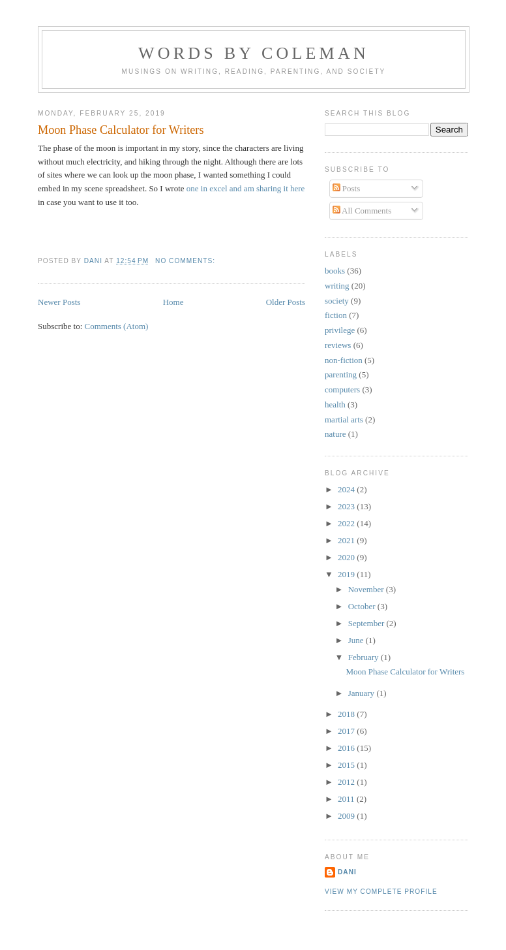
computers (342, 389)
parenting (341, 374)
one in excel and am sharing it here (245, 188)
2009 (347, 816)
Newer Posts (59, 302)
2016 (347, 748)
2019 (347, 574)
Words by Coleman (253, 53)
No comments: (186, 260)
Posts (347, 188)
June (357, 640)
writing (337, 286)
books (335, 271)
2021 (347, 540)
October (363, 606)
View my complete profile (381, 891)
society (337, 301)
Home (173, 302)
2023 (347, 506)
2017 (347, 731)
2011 (347, 799)
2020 (347, 557)
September (367, 623)
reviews (338, 345)
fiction (336, 315)
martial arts (344, 419)
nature (335, 434)
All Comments (362, 210)
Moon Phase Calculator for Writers (121, 129)
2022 (347, 523)
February (364, 657)
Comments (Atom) (117, 326)
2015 (347, 765)
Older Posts (285, 302)
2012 (347, 782)
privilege (340, 330)
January (362, 693)
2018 (347, 714)
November (367, 589)
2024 (347, 489)
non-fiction (344, 360)
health (335, 404)
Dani (347, 872)
